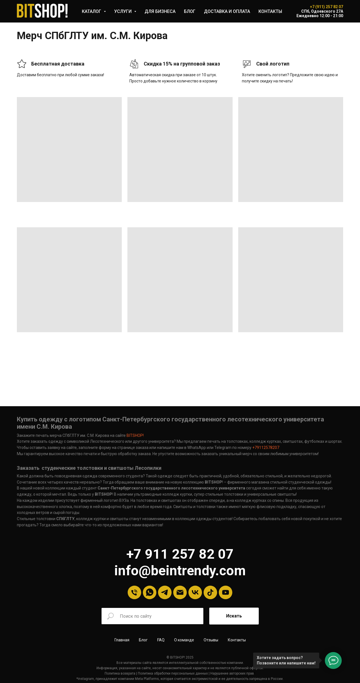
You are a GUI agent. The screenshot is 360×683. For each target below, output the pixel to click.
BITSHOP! (135, 435)
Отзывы (211, 640)
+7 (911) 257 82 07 (326, 7)
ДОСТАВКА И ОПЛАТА (227, 11)
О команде (184, 640)
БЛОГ (189, 11)
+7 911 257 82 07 (180, 554)
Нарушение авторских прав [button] (232, 673)
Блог (143, 640)
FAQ (161, 640)
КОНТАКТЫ (270, 11)
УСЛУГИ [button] (123, 11)
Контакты (237, 640)
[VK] (195, 592)
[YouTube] (225, 592)
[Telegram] (165, 592)
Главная (121, 640)
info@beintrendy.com (180, 571)
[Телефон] (134, 592)
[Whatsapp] (149, 592)
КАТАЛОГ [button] (92, 11)
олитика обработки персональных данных (174, 673)
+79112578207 (265, 447)
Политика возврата (120, 673)
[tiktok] (210, 592)
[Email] (180, 592)
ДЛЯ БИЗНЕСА (160, 11)
